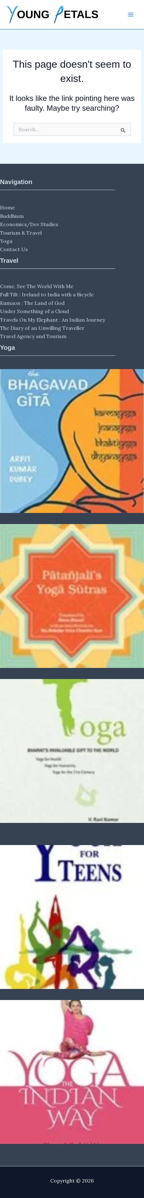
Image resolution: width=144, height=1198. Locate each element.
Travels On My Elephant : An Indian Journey (52, 320)
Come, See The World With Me (36, 286)
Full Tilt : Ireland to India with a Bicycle (47, 294)
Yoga (6, 241)
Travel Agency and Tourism (33, 336)
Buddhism (12, 216)
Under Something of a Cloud (34, 311)
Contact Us (14, 249)
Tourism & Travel (21, 233)
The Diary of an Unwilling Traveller (42, 328)
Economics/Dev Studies (29, 224)
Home (7, 207)
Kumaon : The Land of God (32, 303)
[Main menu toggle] (131, 15)
